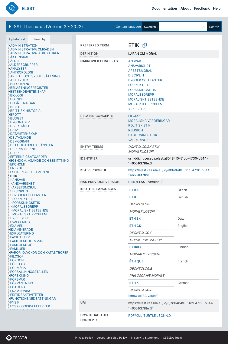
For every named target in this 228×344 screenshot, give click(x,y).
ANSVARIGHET (139, 66)
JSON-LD (164, 316)
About (185, 8)
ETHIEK (135, 218)
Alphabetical (17, 39)
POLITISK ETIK (139, 125)
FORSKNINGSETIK (142, 90)
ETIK (131, 182)
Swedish (150, 27)
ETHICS (135, 226)
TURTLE (149, 316)
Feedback (202, 8)
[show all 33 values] (143, 296)
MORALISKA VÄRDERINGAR (149, 121)
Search (214, 27)
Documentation (164, 8)
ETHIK (134, 283)
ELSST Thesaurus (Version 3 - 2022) (46, 26)
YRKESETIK (137, 109)
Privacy (84, 337)
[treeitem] (25, 45)
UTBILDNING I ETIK (142, 135)
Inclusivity (145, 337)
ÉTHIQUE (136, 261)
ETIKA (134, 190)
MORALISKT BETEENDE (146, 99)
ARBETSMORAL (140, 71)
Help (217, 8)
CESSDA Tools (172, 337)
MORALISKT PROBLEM (145, 104)
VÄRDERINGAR (139, 140)
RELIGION (135, 130)
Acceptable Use (112, 337)
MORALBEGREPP (141, 94)
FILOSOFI (135, 116)
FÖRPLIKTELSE (139, 85)
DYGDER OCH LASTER (145, 80)
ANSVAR (134, 61)
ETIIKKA (135, 247)
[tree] (39, 176)
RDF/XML (135, 316)
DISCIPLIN (136, 75)
